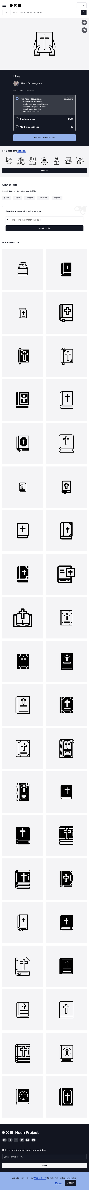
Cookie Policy (40, 1178)
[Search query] (44, 219)
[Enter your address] (44, 1156)
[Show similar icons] (84, 30)
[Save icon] (84, 22)
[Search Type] (6, 12)
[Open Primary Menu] (4, 5)
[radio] (44, 105)
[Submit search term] (84, 12)
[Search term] (46, 12)
